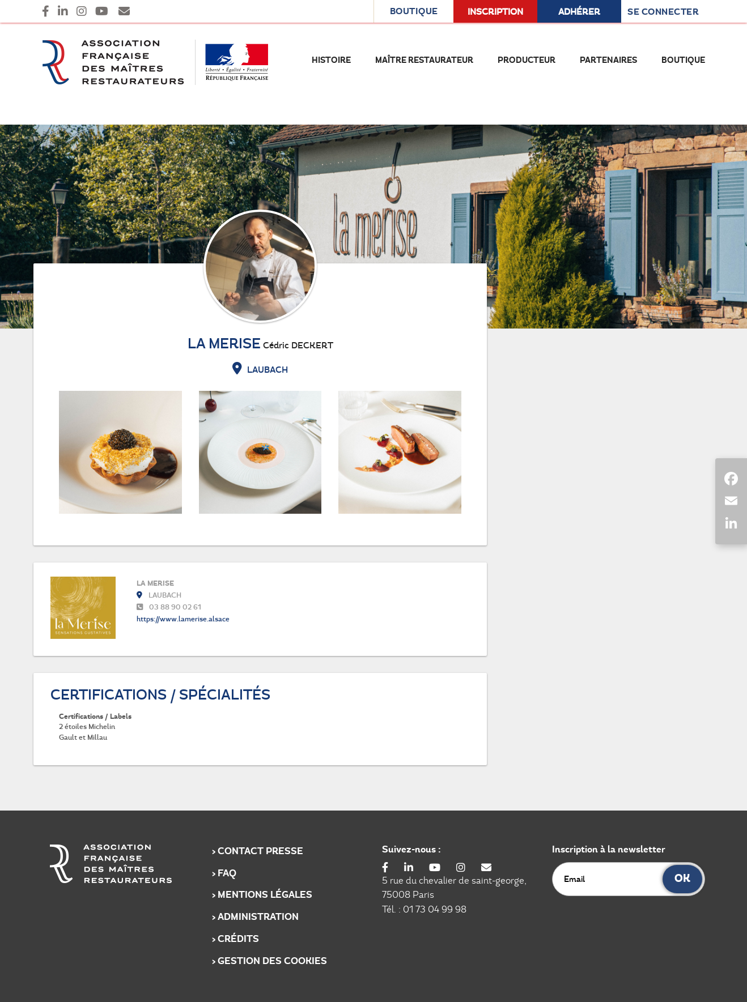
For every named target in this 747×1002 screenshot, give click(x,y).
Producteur (526, 60)
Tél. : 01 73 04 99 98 (424, 909)
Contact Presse (260, 851)
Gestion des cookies (272, 960)
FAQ (227, 873)
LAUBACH (260, 370)
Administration (258, 916)
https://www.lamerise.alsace (183, 619)
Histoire (331, 60)
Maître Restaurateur (424, 60)
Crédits (238, 938)
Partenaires (608, 60)
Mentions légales (265, 894)
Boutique (683, 60)
